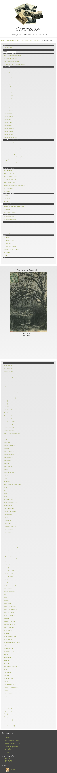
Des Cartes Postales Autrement (12, 740)
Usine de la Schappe (8, 188)
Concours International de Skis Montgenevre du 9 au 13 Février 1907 (20, 148)
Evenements (8, 737)
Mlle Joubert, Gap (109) (9, 621)
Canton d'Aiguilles (8, 125)
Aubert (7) (6, 395)
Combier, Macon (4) (8, 460)
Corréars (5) (6, 463)
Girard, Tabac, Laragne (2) (10, 526)
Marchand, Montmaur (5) (9, 591)
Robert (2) (6, 681)
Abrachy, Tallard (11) (8, 371)
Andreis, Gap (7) (7, 380)
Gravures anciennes (9, 751)
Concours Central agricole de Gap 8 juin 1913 (14, 157)
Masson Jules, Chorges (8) (10, 606)
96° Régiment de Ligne (9, 240)
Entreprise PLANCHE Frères (10, 176)
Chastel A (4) (7, 442)
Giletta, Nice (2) (7, 520)
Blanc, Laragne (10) (8, 415)
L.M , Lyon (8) (7, 564)
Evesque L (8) (7, 487)
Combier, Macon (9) (8, 457)
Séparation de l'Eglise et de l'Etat (11, 145)
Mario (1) (6, 594)
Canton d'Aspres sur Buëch (10, 72)
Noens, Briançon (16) (9, 651)
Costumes (6, 195)
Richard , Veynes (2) (8, 678)
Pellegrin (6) (6, 660)
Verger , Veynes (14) (8, 711)
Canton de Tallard (8, 104)
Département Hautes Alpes (13, 40)
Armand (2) (6, 383)
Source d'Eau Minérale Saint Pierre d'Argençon (14, 185)
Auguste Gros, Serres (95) (10, 398)
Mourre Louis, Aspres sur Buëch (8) (12, 642)
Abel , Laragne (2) (8, 368)
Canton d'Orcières (8, 119)
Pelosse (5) (6, 663)
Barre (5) (6, 401)
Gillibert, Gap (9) (7, 523)
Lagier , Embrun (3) (8, 573)
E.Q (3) (5, 478)
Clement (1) (6, 448)
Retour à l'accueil (8, 47)
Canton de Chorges (8, 110)
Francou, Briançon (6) (9, 505)
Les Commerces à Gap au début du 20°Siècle (14, 64)
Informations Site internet (10, 739)
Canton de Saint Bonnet (9, 92)
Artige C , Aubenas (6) (9, 386)
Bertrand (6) (6, 406)
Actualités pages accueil (10, 736)
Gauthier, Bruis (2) (8, 514)
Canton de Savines (8, 122)
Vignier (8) (6, 714)
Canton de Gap (24, 40)
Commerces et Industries (10, 745)
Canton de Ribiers (8, 87)
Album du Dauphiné (8, 224)
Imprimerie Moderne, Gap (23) (11, 547)
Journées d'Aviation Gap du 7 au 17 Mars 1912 (14, 154)
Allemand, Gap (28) (8, 377)
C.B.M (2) (6, 439)
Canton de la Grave (8, 134)
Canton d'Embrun (8, 113)
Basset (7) (6, 404)
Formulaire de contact (10, 758)
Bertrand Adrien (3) (8, 409)
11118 (28, 259)
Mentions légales (9, 761)
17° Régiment (7, 237)
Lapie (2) (6, 579)
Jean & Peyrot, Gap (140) (10, 550)
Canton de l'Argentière (9, 128)
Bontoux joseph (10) (8, 424)
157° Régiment (7, 243)
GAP (5, 227)
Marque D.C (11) (7, 597)
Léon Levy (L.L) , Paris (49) (10, 585)
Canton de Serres (8, 101)
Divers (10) (6, 469)
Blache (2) (6, 412)
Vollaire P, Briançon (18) (9, 725)
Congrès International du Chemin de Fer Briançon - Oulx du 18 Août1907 (20, 151)
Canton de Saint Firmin (9, 98)
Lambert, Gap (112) (8, 576)
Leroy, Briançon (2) (8, 588)
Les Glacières (7, 191)
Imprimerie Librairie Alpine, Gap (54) (12, 544)
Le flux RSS (10, 769)
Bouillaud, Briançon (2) (9, 427)
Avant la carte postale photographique (12, 55)
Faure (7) (6, 490)
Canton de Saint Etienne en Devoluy (12, 95)
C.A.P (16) (6, 436)
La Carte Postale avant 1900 (10, 58)
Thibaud (5, 705)
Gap (31, 40)
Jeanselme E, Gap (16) (9, 553)
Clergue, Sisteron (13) (9, 451)
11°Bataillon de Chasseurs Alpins (11, 249)
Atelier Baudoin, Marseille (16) (11, 392)
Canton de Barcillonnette (9, 75)
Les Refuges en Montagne (10, 219)
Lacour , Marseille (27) (9, 570)
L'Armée (7, 752)
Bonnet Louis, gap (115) (9, 421)
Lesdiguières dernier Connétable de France (14, 206)
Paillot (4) (6, 654)
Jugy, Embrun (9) (8, 556)
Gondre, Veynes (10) (8, 529)
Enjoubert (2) (7, 481)
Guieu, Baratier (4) (8, 535)
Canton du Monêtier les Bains (10, 137)
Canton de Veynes (8, 107)
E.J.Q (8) (6, 475)
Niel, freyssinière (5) (8, 648)
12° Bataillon (7, 252)
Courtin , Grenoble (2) (9, 466)
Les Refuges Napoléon (9, 216)
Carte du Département (9, 233)
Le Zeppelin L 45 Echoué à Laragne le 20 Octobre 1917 (16, 160)
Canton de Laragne (8, 81)
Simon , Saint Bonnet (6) (9, 702)
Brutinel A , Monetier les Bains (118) (12, 433)
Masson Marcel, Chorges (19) (10, 609)
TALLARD (6, 230)
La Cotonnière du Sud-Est (10, 179)
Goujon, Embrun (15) (8, 532)
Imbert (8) (6, 538)
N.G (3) (5, 645)
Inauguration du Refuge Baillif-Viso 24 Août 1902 (15, 142)
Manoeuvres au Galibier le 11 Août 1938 (13, 166)
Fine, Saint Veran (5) (8, 499)
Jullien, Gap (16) (7, 562)
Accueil (2, 40)
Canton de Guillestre (8, 116)
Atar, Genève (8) (7, 389)
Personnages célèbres (10, 748)
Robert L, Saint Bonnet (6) (10, 684)
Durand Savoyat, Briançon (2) (10, 472)
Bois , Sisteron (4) (8, 418)
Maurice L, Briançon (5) (9, 615)
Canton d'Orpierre (8, 84)
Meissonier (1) (7, 618)
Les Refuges (8, 749)
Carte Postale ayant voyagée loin (11, 61)
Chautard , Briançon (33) (9, 445)
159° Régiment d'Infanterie (10, 246)
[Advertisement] (28, 347)
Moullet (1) (6, 633)
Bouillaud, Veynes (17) (9, 430)
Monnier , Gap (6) (8, 630)
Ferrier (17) (6, 496)
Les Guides (6, 201)
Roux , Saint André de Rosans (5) (11, 696)
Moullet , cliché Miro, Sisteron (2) (11, 636)
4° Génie (6, 255)
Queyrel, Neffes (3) (8, 672)
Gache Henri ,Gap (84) (9, 508)
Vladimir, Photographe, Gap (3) (11, 717)
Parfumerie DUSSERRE (9, 173)
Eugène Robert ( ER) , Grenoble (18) (12, 484)
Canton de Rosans (8, 89)
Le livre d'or (8, 760)
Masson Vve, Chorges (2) (10, 612)
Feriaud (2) (6, 493)
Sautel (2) (6, 699)
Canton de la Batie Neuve (10, 78)
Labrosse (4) (7, 567)
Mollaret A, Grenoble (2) (9, 627)
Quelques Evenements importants (12, 743)
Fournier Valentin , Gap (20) (10, 502)
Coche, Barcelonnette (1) (9, 454)
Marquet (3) (6, 600)
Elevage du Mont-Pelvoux (10, 182)
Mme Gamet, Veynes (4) (9, 624)
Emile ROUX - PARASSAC (10, 212)
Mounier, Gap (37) (8, 639)
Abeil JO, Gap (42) (8, 365)
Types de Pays (7, 198)
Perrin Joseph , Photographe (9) (11, 666)
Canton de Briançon (8, 131)
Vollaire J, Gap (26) (8, 723)
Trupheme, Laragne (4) (9, 708)
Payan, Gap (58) (7, 657)
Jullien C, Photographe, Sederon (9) (12, 559)
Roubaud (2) (7, 690)
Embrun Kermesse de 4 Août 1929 (12, 163)
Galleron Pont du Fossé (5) (10, 511)
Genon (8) (6, 517)
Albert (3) (6, 374)
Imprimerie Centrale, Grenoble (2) (11, 541)
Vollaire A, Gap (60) (8, 720)
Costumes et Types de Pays (11, 746)
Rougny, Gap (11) (8, 693)
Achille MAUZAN (7, 209)
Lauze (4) (6, 582)
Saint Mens (36, 40)
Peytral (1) (6, 669)
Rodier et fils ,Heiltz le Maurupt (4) (11, 687)
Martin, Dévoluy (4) (8, 603)
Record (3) (6, 675)
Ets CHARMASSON (8, 170)
